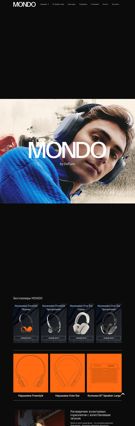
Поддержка (83, 4)
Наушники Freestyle (30, 395)
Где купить (115, 4)
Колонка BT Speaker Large (104, 395)
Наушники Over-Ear (67, 395)
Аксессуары (71, 4)
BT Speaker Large (58, 4)
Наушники (44, 4)
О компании (95, 4)
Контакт (105, 4)
